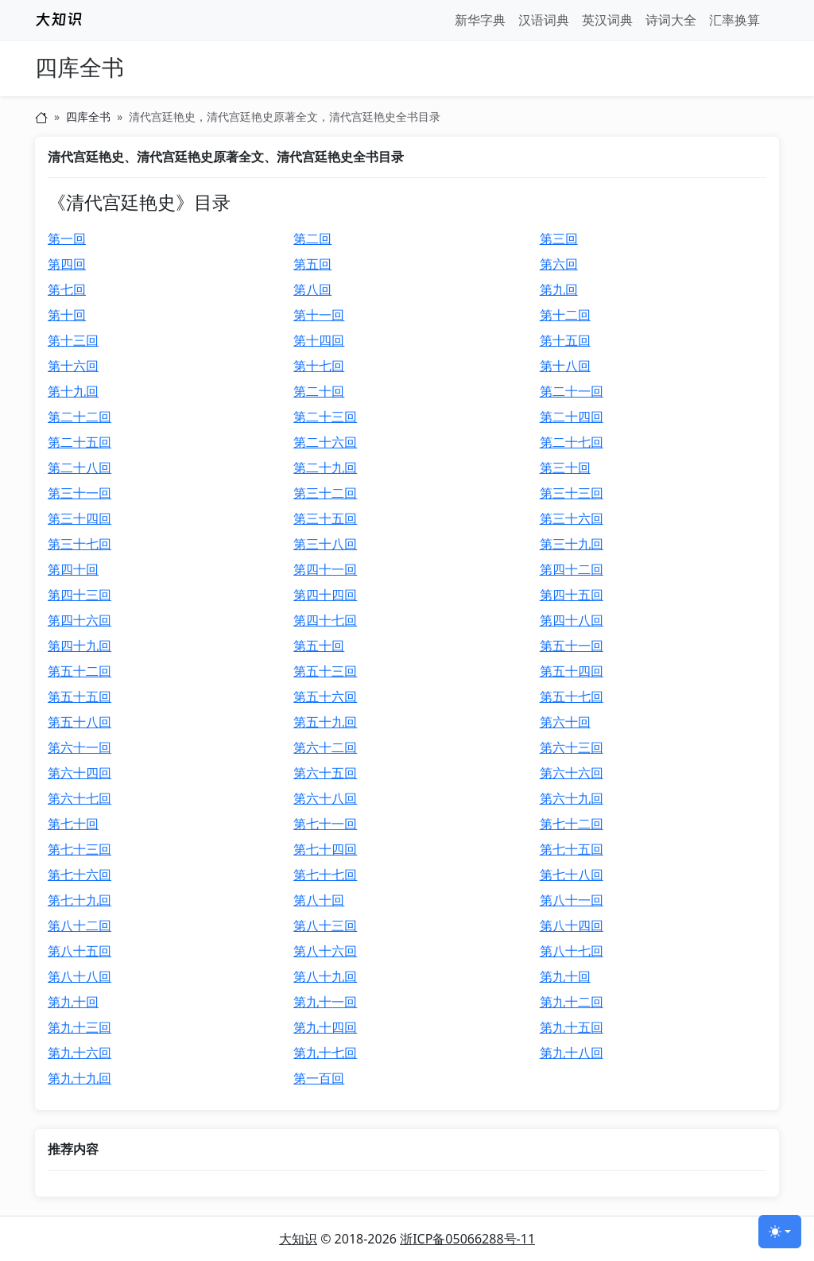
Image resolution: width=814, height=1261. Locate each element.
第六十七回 (79, 798)
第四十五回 (571, 594)
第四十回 (73, 569)
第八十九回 (325, 976)
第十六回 (73, 365)
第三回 (559, 238)
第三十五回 (325, 518)
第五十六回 (325, 696)
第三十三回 (571, 493)
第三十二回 (325, 493)
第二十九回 (325, 467)
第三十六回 (571, 518)
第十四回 (318, 340)
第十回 (67, 315)
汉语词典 (543, 20)
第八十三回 (325, 925)
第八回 (312, 289)
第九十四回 (325, 1027)
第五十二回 (79, 671)
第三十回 (565, 467)
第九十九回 (79, 1078)
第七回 (67, 289)
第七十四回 (325, 849)
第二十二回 (79, 416)
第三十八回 (325, 544)
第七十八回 (571, 874)
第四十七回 (325, 620)
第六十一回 (79, 747)
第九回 (559, 289)
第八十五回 (79, 951)
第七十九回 (79, 900)
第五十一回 (571, 645)
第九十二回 (571, 1002)
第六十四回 (79, 773)
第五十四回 (571, 671)
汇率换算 (734, 20)
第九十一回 (325, 1002)
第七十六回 (79, 874)
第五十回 (318, 645)
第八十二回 (79, 925)
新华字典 (480, 20)
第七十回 (73, 823)
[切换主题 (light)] (779, 1231)
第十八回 (565, 365)
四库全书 (79, 68)
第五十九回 (325, 722)
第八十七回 (571, 951)
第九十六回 (79, 1052)
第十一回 (318, 315)
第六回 (559, 264)
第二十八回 (79, 467)
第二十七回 (571, 442)
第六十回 (565, 722)
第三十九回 (571, 544)
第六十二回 (325, 747)
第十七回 (318, 365)
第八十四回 (571, 925)
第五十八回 (79, 722)
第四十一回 (325, 569)
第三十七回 (79, 544)
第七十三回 (79, 849)
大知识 (298, 1238)
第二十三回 (325, 416)
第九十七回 (325, 1052)
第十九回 (73, 391)
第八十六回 (325, 951)
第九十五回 (571, 1027)
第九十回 (565, 976)
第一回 (67, 238)
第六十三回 (571, 747)
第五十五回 (79, 696)
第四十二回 (571, 569)
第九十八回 (571, 1052)
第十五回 (565, 340)
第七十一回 (325, 823)
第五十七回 (571, 696)
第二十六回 (325, 442)
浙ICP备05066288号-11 (467, 1238)
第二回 (312, 238)
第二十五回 (79, 442)
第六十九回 (571, 798)
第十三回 (73, 340)
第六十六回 (571, 773)
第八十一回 (571, 900)
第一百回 (318, 1078)
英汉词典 (607, 20)
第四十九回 (79, 645)
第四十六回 (79, 620)
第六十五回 (325, 773)
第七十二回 (571, 823)
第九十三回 (79, 1027)
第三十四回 (79, 518)
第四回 (67, 264)
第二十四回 (571, 416)
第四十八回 (571, 620)
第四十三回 (79, 594)
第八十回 (318, 900)
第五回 (312, 264)
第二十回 (318, 391)
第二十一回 (571, 391)
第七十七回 (325, 874)
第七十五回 (571, 849)
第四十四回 (325, 594)
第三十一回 (79, 493)
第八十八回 (79, 976)
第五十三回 (325, 671)
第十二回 (565, 315)
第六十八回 (325, 798)
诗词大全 (670, 20)
